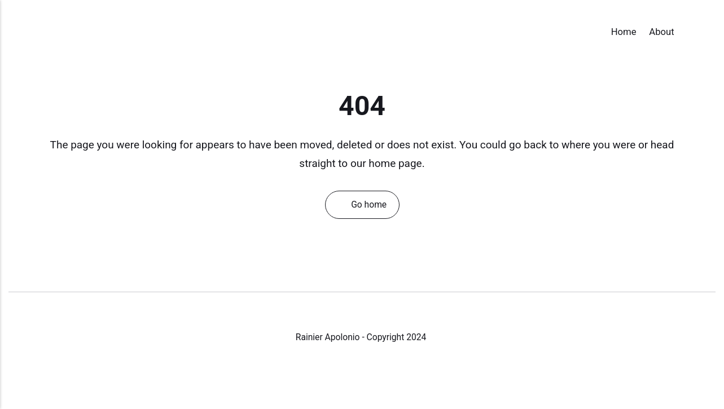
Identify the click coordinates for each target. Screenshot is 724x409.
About (661, 32)
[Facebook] (327, 375)
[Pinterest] (398, 375)
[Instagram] (351, 375)
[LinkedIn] (375, 375)
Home (624, 32)
